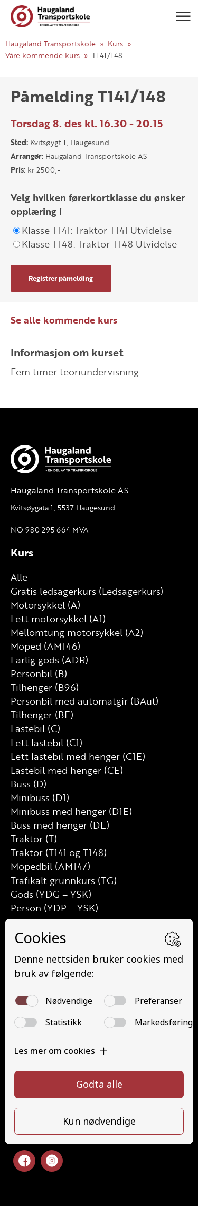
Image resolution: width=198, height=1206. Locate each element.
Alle (19, 577)
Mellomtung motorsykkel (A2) (77, 632)
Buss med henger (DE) (60, 825)
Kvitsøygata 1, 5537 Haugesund (63, 507)
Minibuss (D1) (40, 797)
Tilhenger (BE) (42, 714)
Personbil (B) (39, 673)
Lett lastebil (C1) (46, 742)
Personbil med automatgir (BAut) (84, 701)
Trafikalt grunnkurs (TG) (64, 880)
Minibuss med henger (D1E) (71, 811)
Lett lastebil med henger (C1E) (78, 756)
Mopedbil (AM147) (50, 866)
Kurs (115, 43)
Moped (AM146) (45, 646)
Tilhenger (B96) (45, 687)
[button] (183, 16)
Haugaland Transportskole (50, 43)
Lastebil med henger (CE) (67, 770)
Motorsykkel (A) (45, 605)
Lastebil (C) (35, 728)
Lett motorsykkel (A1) (58, 618)
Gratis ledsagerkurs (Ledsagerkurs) (87, 591)
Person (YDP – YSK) (54, 908)
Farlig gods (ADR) (49, 660)
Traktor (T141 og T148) (59, 852)
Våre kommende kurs (42, 55)
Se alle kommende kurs (64, 320)
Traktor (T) (34, 839)
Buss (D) (28, 784)
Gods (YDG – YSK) (51, 894)
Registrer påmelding (61, 278)
